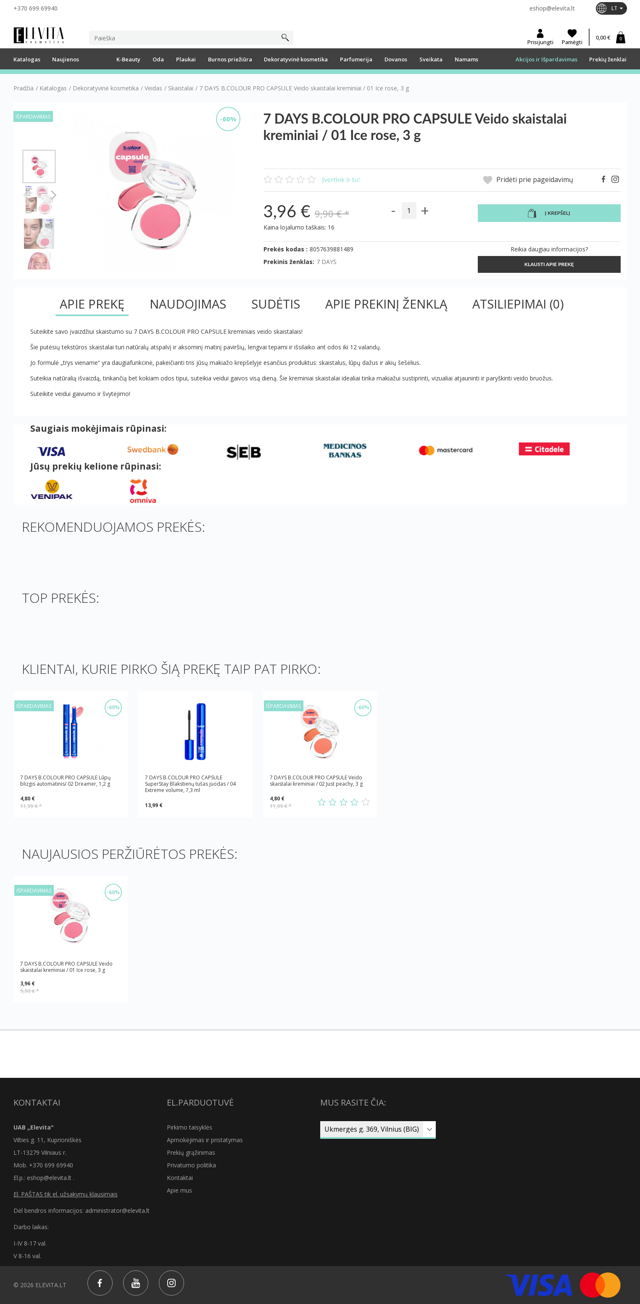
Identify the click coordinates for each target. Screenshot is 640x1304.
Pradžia (23, 88)
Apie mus (179, 1190)
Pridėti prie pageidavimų (528, 180)
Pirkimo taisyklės (189, 1127)
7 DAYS (326, 262)
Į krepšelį (549, 213)
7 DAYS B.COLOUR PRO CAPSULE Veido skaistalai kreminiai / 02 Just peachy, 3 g (316, 780)
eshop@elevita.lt (552, 8)
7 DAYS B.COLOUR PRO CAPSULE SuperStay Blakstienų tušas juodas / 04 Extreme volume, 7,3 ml (190, 783)
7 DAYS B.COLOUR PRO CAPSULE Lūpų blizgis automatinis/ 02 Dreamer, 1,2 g (65, 780)
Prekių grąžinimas (191, 1152)
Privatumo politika (191, 1165)
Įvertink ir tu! (341, 179)
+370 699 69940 (35, 8)
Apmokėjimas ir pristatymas (205, 1140)
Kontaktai (180, 1178)
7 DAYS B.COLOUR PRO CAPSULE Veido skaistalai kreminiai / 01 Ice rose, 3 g (66, 967)
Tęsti (54, 194)
